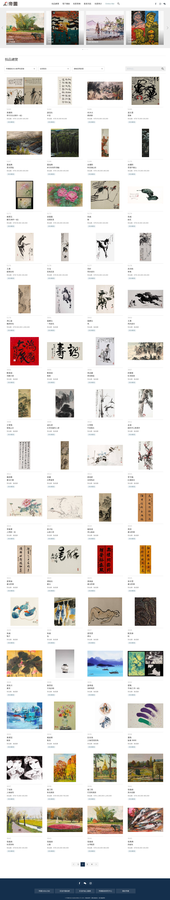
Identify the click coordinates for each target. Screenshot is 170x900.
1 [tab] (82, 49)
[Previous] (2, 28)
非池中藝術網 (65, 891)
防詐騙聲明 (102, 898)
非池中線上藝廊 (85, 891)
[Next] (167, 28)
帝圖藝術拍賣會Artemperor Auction (10, 4)
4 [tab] (87, 49)
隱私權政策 (95, 898)
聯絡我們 (87, 898)
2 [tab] (84, 49)
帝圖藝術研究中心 (105, 891)
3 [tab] (86, 49)
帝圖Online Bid (44, 891)
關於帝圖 (125, 891)
